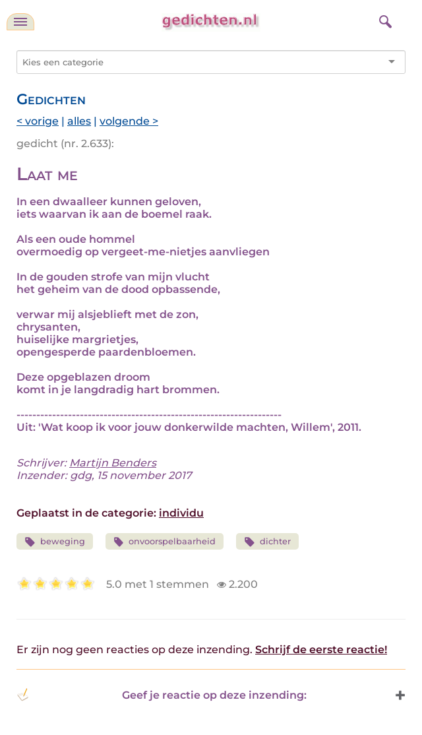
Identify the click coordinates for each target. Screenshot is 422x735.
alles (79, 121)
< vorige (37, 121)
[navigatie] (20, 21)
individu (181, 513)
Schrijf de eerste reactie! (321, 649)
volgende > (129, 121)
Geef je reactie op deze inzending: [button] (161, 694)
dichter (267, 542)
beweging (54, 542)
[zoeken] (384, 19)
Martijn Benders (112, 463)
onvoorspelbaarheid (164, 542)
